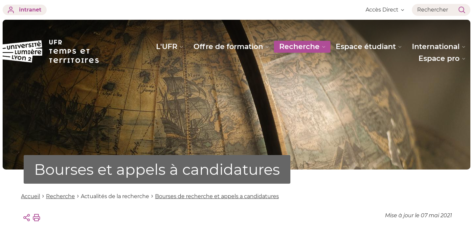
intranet (24, 10)
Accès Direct (385, 10)
